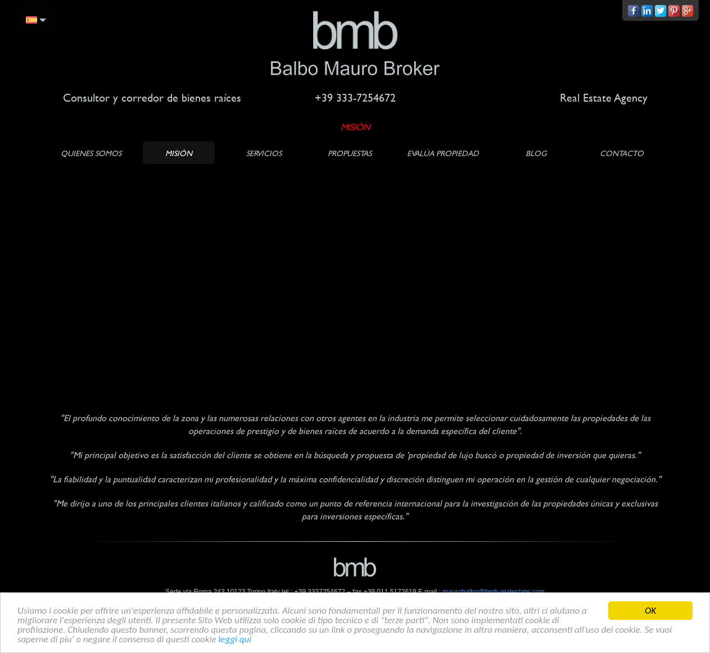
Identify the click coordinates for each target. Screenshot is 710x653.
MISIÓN (178, 153)
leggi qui (234, 640)
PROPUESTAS (350, 153)
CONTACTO (622, 153)
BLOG (536, 153)
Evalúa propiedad (443, 153)
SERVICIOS (264, 153)
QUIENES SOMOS (91, 153)
